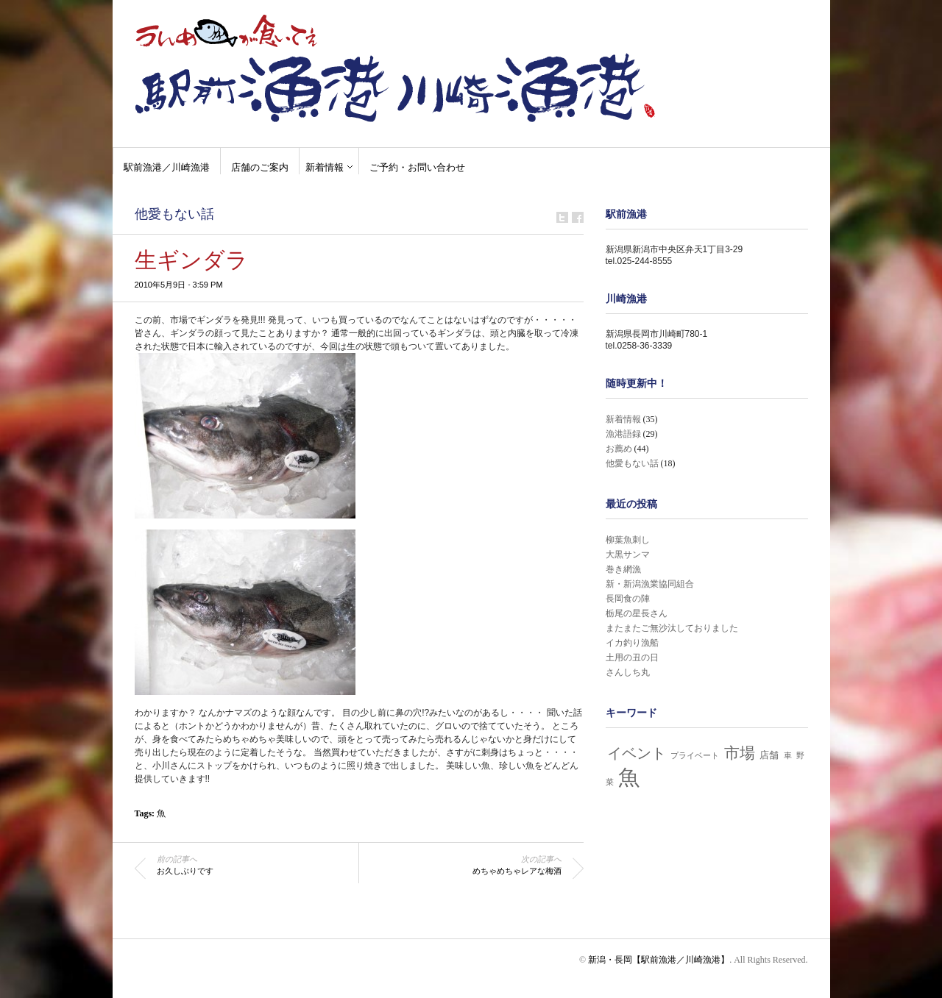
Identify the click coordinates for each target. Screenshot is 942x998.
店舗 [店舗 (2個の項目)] (769, 754)
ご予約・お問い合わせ (417, 167)
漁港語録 (623, 434)
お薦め (619, 448)
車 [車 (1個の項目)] (788, 756)
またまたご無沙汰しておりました (672, 628)
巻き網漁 (623, 569)
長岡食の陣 (628, 599)
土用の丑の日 (632, 657)
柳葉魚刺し (628, 540)
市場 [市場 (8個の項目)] (739, 753)
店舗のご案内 (259, 167)
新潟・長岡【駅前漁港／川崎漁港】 (658, 960)
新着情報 (324, 167)
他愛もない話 (174, 214)
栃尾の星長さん (636, 613)
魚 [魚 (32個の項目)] (629, 777)
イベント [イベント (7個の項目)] (636, 753)
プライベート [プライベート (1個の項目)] (694, 756)
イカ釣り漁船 (632, 643)
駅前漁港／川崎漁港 (167, 167)
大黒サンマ (628, 554)
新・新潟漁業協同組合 (650, 584)
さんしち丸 (628, 672)
